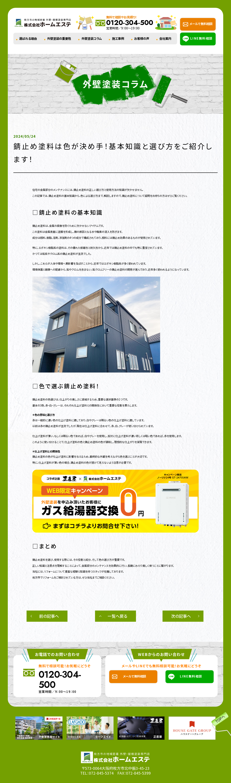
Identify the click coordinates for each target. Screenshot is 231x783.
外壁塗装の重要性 (59, 38)
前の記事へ (49, 616)
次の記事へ (181, 616)
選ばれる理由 (28, 38)
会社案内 (165, 38)
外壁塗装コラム (91, 38)
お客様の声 (141, 38)
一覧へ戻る (117, 616)
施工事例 (118, 38)
